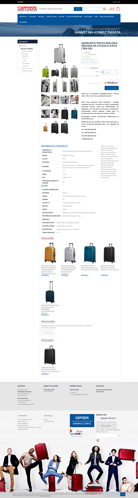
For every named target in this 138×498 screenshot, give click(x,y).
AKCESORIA (88, 16)
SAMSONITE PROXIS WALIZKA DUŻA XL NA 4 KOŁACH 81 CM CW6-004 (90, 262)
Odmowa (115, 494)
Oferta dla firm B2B (49, 413)
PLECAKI (61, 16)
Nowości (32, 16)
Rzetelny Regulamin (23, 415)
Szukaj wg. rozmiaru (27, 65)
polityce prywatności (45, 495)
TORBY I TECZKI (51, 16)
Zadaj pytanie (47, 326)
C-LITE (24, 55)
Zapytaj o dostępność (89, 56)
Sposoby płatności (22, 413)
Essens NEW (25, 58)
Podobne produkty (48, 335)
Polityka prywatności (23, 417)
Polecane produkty (48, 232)
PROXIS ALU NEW (27, 45)
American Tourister (27, 62)
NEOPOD (25, 50)
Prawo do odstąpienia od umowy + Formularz (29, 419)
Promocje (23, 16)
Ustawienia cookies (23, 421)
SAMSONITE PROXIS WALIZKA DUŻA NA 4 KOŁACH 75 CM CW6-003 (109, 262)
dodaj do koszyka (111, 82)
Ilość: (110, 74)
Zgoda (122, 494)
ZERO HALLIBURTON (107, 16)
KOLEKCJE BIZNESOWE (74, 16)
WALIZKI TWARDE (27, 43)
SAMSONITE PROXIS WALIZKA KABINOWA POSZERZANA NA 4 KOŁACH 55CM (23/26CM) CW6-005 (48, 263)
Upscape (24, 48)
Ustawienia (108, 494)
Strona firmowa (78, 9)
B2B (119, 2)
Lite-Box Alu (25, 60)
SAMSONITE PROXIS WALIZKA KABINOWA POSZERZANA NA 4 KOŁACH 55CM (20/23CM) (68, 263)
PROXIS (24, 53)
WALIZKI (41, 16)
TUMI (96, 16)
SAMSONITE (92, 49)
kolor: (97, 66)
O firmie (114, 2)
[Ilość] (114, 73)
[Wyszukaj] (104, 9)
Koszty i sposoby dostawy (24, 411)
